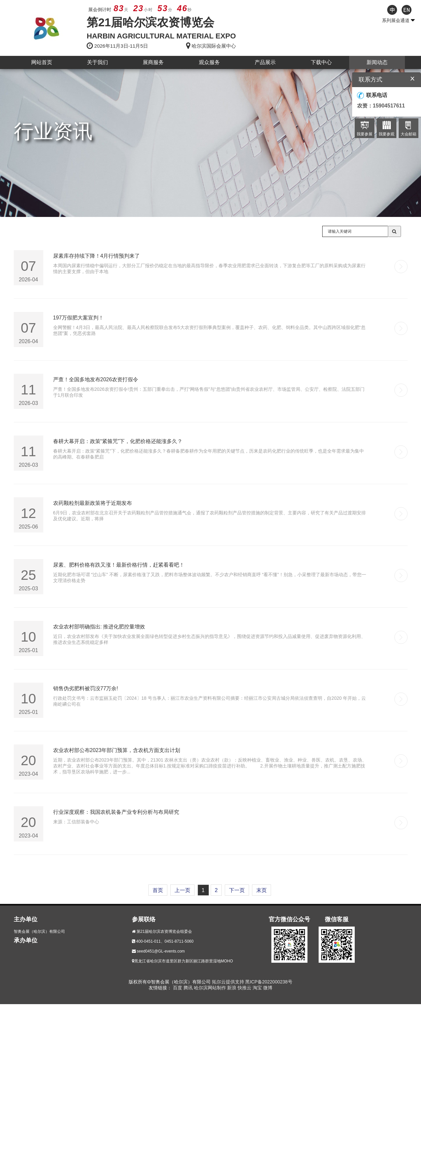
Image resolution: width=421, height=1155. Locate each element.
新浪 (232, 987)
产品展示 (265, 62)
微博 (267, 987)
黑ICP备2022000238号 (268, 981)
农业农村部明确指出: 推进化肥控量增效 (99, 626)
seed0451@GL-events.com (161, 951)
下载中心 (321, 62)
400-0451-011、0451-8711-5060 (165, 941)
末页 (261, 890)
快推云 (245, 987)
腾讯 (188, 987)
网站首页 (41, 62)
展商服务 (153, 62)
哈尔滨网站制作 (210, 987)
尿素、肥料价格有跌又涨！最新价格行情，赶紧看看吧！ (118, 565)
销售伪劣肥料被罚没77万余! (85, 688)
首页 (158, 890)
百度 (178, 987)
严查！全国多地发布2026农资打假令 (95, 379)
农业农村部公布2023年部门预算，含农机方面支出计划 (116, 750)
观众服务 (209, 62)
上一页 (182, 890)
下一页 (237, 890)
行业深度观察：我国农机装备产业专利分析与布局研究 (116, 812)
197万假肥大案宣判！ (78, 317)
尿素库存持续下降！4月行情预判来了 (96, 256)
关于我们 (97, 62)
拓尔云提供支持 (228, 981)
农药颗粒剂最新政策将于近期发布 (92, 503)
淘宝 (258, 987)
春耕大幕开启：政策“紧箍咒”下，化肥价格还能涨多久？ (118, 441)
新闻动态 (377, 62)
